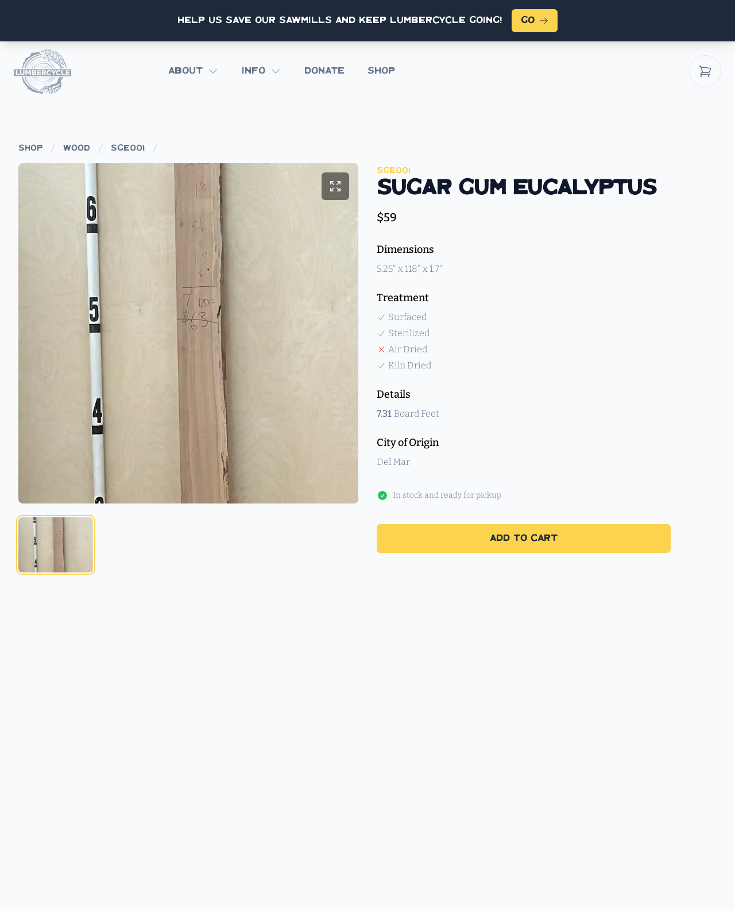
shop (30, 148)
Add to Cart (524, 538)
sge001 (128, 148)
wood (76, 148)
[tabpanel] (188, 333)
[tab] (55, 544)
